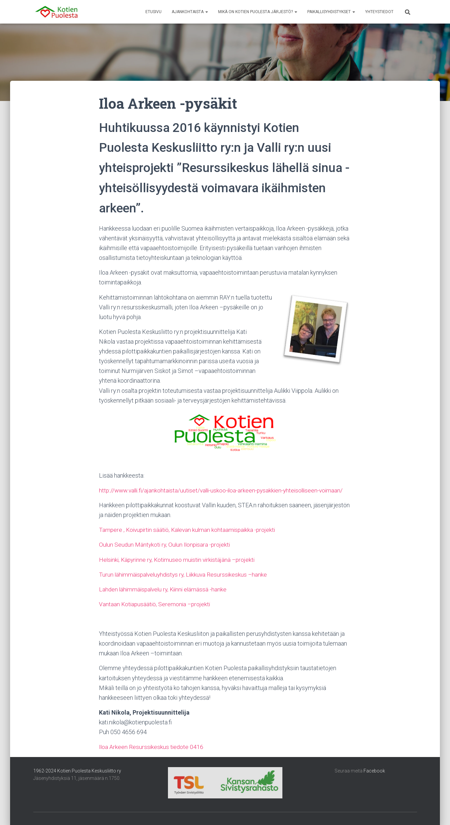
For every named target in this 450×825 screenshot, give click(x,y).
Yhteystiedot (379, 11)
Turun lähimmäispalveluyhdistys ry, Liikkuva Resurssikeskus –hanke (186, 574)
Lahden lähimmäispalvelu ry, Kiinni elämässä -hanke (165, 589)
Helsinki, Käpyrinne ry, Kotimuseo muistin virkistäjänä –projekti (180, 559)
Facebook (374, 771)
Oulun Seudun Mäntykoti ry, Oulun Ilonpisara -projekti (166, 544)
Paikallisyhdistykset (331, 11)
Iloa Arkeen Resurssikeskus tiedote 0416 (152, 746)
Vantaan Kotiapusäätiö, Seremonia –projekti (156, 604)
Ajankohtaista (190, 11)
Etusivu (153, 11)
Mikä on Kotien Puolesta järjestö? (257, 11)
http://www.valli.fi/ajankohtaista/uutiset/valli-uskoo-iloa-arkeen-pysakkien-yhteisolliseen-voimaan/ (224, 490)
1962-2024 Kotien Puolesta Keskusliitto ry (77, 771)
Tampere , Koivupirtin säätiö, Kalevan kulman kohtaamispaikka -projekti (190, 529)
